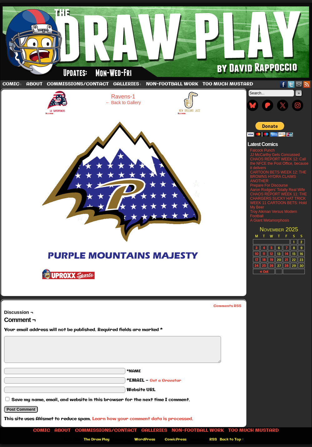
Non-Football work (172, 84)
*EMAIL (154, 380)
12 (271, 253)
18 (264, 259)
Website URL (141, 390)
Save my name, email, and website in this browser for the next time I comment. (101, 400)
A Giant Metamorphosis (269, 220)
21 (286, 259)
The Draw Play (96, 439)
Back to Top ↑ (232, 439)
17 (256, 259)
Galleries (127, 84)
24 (256, 265)
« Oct (264, 271)
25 (264, 265)
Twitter (291, 84)
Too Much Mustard (228, 84)
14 (286, 253)
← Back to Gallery (123, 102)
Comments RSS (227, 306)
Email (299, 84)
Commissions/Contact (78, 84)
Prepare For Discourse (269, 185)
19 (271, 259)
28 (286, 265)
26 (271, 265)
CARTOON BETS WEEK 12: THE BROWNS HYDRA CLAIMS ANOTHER (278, 176)
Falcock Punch (262, 150)
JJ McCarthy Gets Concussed (275, 155)
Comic (12, 84)
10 (256, 253)
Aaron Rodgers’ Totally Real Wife (277, 190)
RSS (307, 84)
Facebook (283, 84)
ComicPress (175, 439)
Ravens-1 (123, 96)
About (34, 84)
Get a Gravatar (165, 380)
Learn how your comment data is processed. (142, 419)
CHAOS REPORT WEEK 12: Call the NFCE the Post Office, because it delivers (279, 163)
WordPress (144, 439)
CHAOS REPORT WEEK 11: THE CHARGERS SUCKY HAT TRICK (278, 196)
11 (264, 253)
